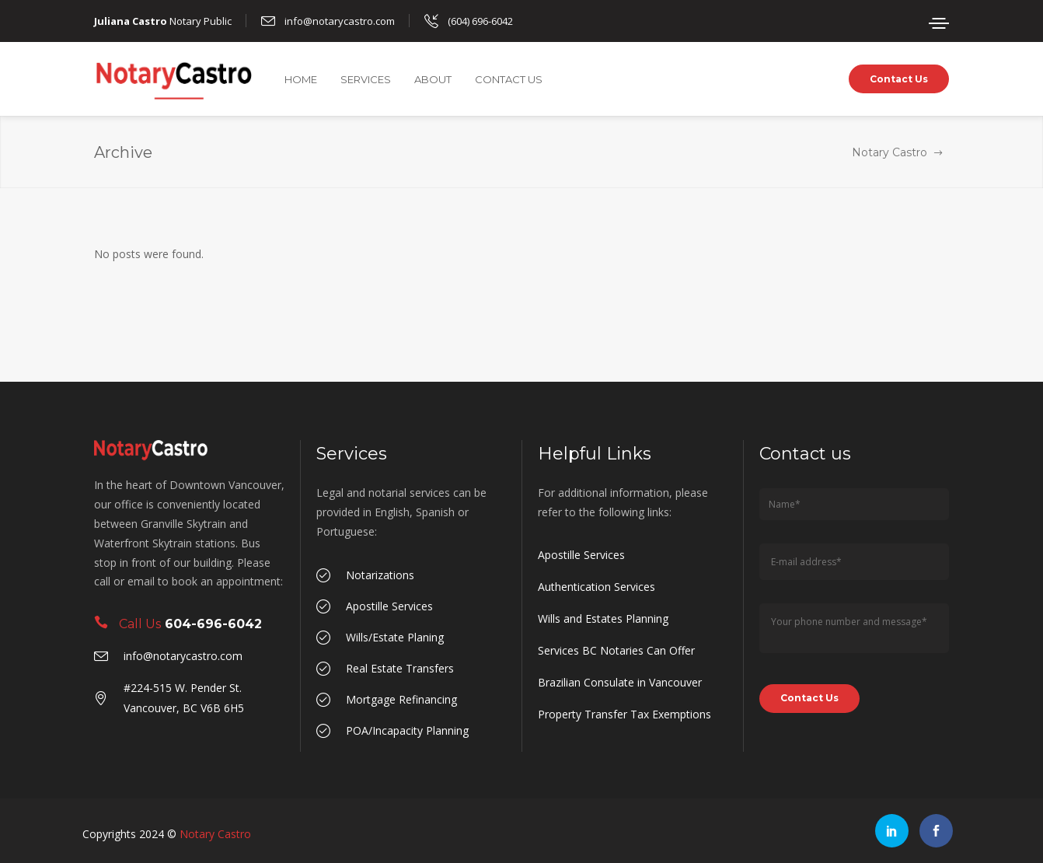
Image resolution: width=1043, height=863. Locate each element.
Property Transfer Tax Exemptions (624, 714)
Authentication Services (596, 586)
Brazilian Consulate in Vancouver (620, 682)
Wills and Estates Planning (603, 618)
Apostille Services (581, 554)
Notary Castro (889, 152)
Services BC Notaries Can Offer (616, 650)
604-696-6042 (213, 624)
